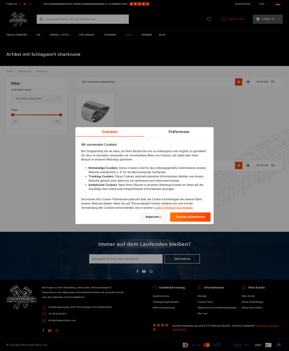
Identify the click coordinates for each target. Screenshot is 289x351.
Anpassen (153, 217)
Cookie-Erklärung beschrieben (173, 207)
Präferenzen (179, 131)
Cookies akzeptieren (190, 217)
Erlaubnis (110, 131)
